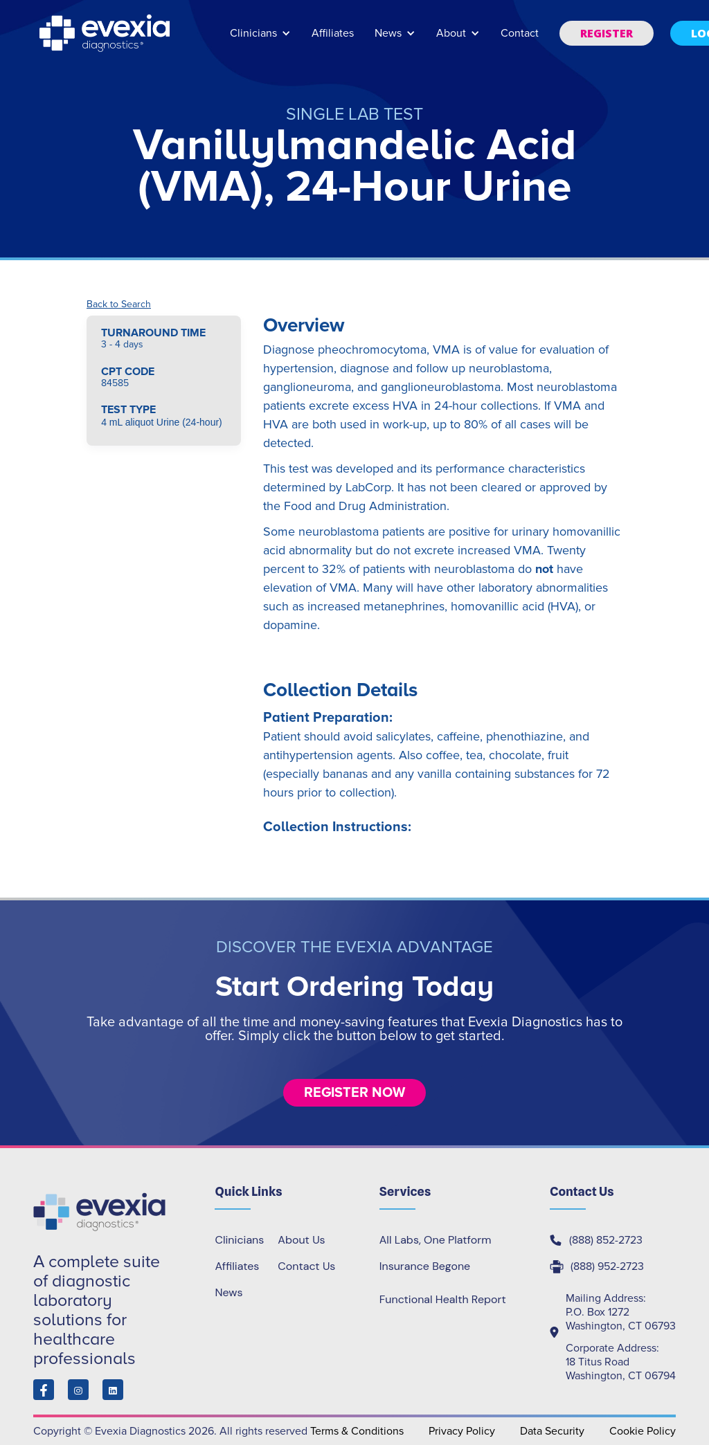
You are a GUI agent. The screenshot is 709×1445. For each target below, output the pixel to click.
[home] (106, 33)
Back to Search (119, 304)
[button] (260, 39)
